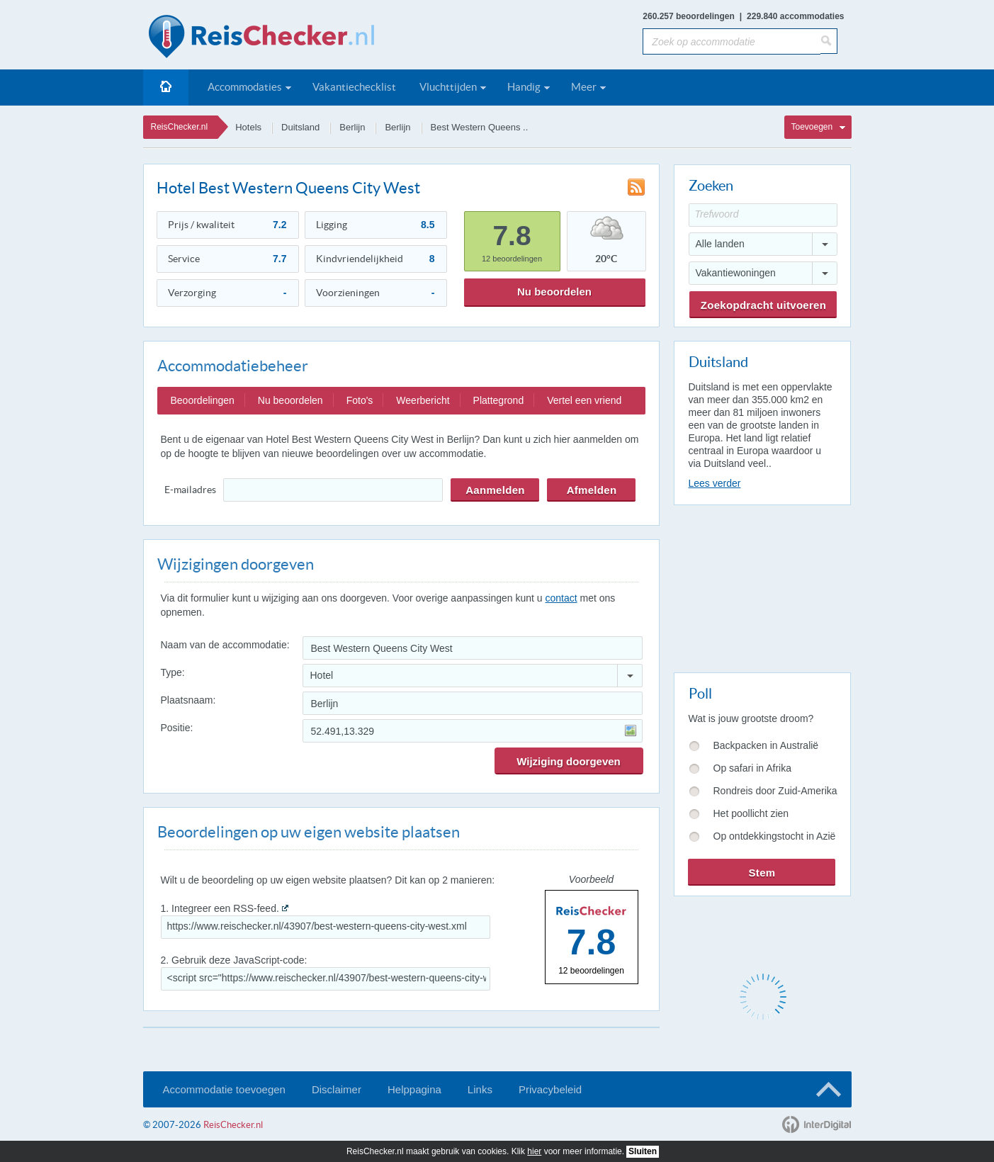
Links (480, 1089)
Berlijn (352, 127)
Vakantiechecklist (354, 87)
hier (534, 1151)
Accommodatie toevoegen (224, 1089)
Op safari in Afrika (752, 768)
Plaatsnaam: (188, 700)
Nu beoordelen (554, 292)
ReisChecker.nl (179, 127)
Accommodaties (245, 87)
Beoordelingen (203, 400)
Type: (173, 672)
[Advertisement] (761, 586)
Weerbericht (422, 400)
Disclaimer (336, 1089)
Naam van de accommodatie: (225, 644)
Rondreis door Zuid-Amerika (775, 790)
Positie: (177, 727)
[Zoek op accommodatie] (731, 41)
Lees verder (715, 483)
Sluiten (642, 1151)
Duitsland (300, 127)
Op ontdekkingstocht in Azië (774, 836)
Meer (584, 87)
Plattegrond (498, 400)
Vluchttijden (448, 87)
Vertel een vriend (584, 400)
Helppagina (414, 1089)
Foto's (359, 400)
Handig (524, 87)
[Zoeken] (828, 41)
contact (561, 598)
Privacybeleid (550, 1089)
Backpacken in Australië (766, 745)
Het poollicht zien (751, 813)
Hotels (248, 127)
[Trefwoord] (763, 215)
